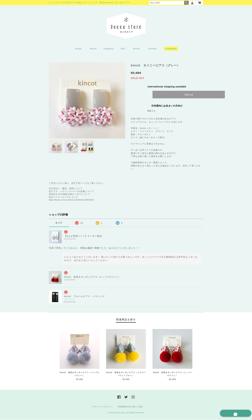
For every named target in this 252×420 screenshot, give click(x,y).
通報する (151, 111)
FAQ (123, 49)
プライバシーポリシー (102, 407)
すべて (59, 223)
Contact (152, 49)
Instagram (171, 49)
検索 (186, 3)
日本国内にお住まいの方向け (167, 106)
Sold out (188, 95)
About (93, 49)
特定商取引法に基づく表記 (130, 407)
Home (78, 49)
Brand (136, 49)
